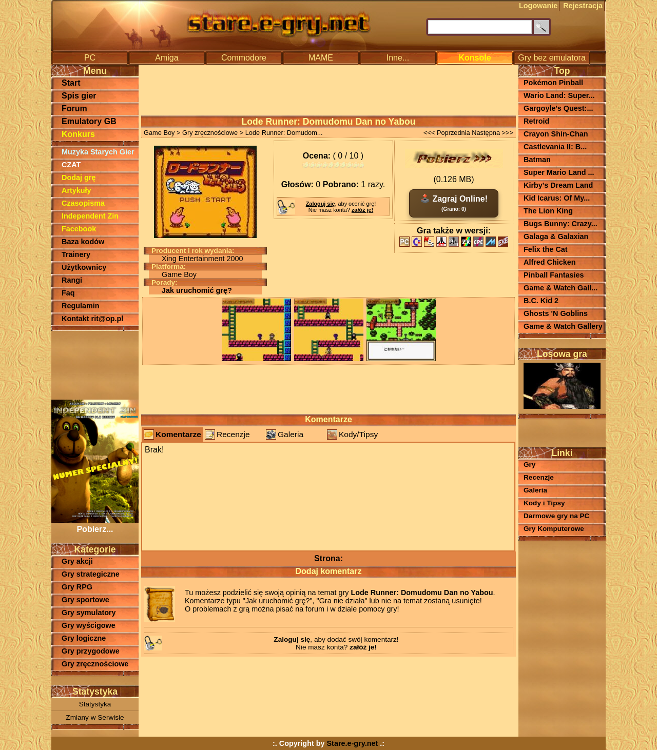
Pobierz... (95, 525)
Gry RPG (77, 587)
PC (89, 57)
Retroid (536, 121)
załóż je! (362, 210)
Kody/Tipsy (358, 434)
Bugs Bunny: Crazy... (560, 224)
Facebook (79, 229)
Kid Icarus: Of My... (557, 198)
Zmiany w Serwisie (95, 717)
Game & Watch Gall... (560, 288)
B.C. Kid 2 (541, 301)
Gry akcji (77, 561)
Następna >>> (492, 132)
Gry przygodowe (91, 651)
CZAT (71, 165)
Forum (74, 108)
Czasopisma (83, 203)
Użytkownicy (84, 267)
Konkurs (78, 134)
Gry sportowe (85, 600)
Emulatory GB (89, 121)
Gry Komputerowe (554, 528)
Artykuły (76, 190)
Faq (68, 293)
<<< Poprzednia (446, 132)
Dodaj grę (78, 177)
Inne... (398, 57)
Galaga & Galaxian (556, 236)
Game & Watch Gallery (563, 326)
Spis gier (79, 95)
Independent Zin (90, 216)
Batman (537, 159)
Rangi (72, 280)
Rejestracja (583, 6)
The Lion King (548, 211)
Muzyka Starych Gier (98, 152)
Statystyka (95, 704)
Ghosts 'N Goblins (556, 313)
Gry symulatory (89, 612)
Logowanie (538, 6)
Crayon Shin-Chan (556, 134)
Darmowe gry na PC (556, 516)
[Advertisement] (95, 364)
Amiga (166, 57)
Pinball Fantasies (554, 275)
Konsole (474, 57)
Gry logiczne (84, 638)
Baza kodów (83, 242)
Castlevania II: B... (555, 147)
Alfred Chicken (550, 262)
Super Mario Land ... (559, 172)
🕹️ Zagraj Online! (454, 203)
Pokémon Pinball (553, 82)
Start (71, 82)
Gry (529, 464)
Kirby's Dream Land (558, 185)
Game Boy (159, 132)
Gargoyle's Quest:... (558, 108)
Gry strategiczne (91, 574)
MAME (320, 57)
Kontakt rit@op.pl (92, 318)
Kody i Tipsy (544, 503)
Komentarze (178, 434)
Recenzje (233, 434)
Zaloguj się (320, 204)
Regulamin (81, 306)
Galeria (290, 434)
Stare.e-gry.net (352, 743)
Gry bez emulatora (552, 57)
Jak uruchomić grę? (197, 290)
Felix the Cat (546, 249)
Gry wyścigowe (88, 625)
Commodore (243, 57)
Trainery (76, 254)
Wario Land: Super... (559, 95)
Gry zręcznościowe (95, 664)
